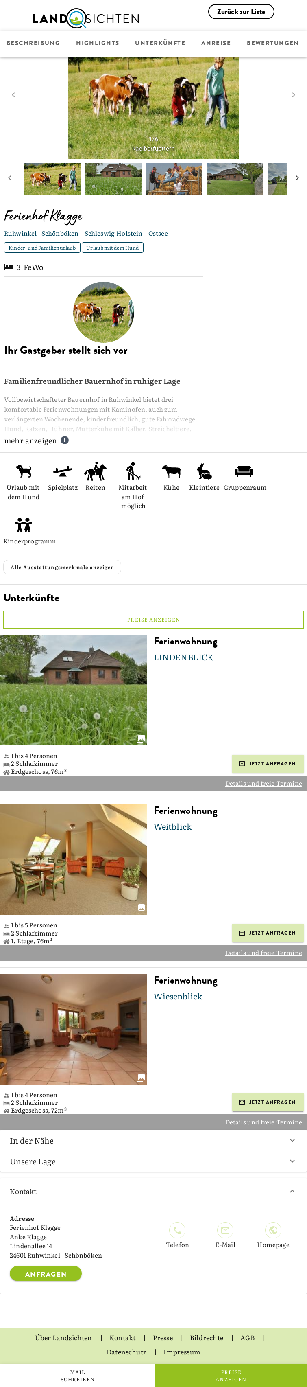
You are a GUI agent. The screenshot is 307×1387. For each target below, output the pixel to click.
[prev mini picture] (10, 179)
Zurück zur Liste (241, 12)
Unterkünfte (160, 43)
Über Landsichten (64, 1337)
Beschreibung (33, 43)
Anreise (216, 43)
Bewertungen (273, 43)
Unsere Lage (153, 1161)
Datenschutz (127, 1351)
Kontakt (153, 1191)
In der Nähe (153, 1140)
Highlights (97, 43)
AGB (248, 1337)
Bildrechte (207, 1337)
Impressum (181, 1351)
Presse (163, 1337)
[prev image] (13, 95)
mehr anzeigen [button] (37, 440)
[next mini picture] (297, 179)
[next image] (293, 95)
